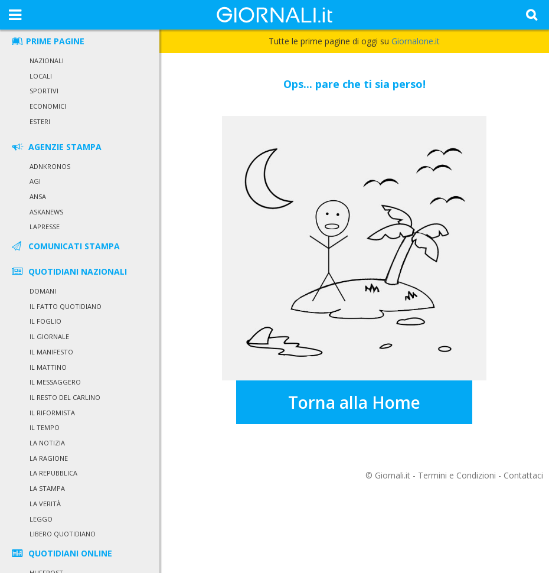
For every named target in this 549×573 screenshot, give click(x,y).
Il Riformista (52, 412)
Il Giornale (49, 336)
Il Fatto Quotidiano (66, 306)
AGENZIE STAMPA (56, 146)
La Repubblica (53, 472)
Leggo (41, 519)
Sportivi (44, 90)
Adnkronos (50, 166)
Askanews (46, 211)
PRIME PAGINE (47, 41)
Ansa (38, 196)
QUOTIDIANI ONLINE (61, 553)
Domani (43, 290)
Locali (41, 75)
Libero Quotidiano (63, 533)
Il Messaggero (55, 381)
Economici (48, 106)
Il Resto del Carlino (65, 397)
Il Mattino (48, 367)
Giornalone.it (415, 41)
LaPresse (45, 226)
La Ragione (49, 458)
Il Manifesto (51, 351)
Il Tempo (45, 427)
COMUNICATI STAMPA (65, 246)
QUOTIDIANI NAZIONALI (68, 271)
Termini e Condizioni (457, 475)
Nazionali (47, 60)
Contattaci (523, 475)
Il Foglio (45, 321)
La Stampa (47, 488)
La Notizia (47, 442)
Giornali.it (392, 475)
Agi (35, 181)
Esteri (40, 121)
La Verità (45, 503)
